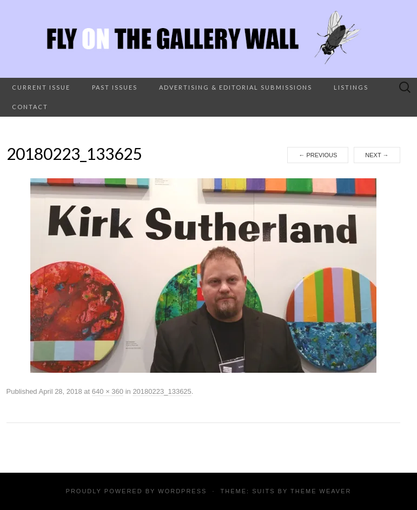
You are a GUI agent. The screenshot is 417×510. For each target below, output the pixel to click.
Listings (351, 87)
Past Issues (114, 87)
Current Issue (41, 87)
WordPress (182, 491)
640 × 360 (107, 391)
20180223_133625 (162, 391)
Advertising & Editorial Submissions (235, 87)
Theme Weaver (320, 491)
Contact (30, 106)
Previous (318, 155)
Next (376, 155)
